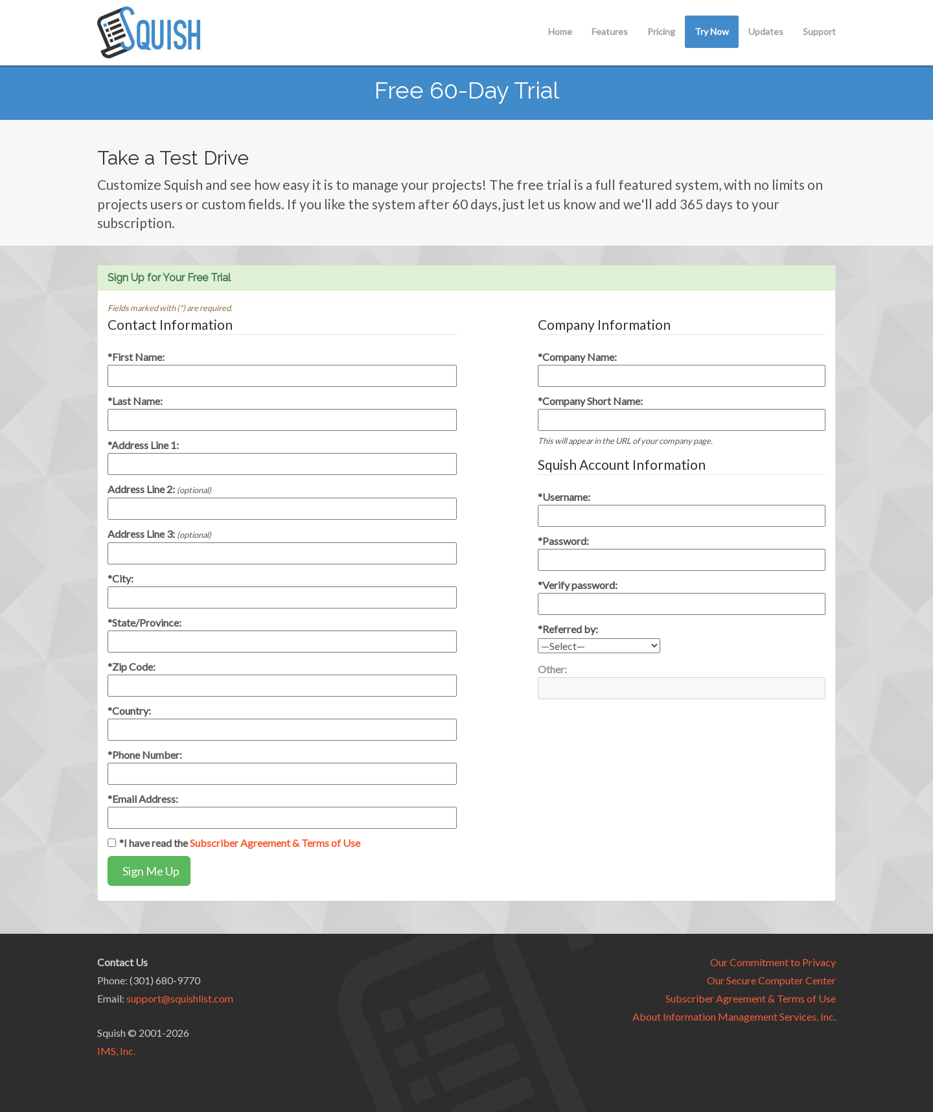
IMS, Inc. (116, 1051)
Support (819, 31)
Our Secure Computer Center (771, 980)
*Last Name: (135, 401)
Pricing (661, 31)
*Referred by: (568, 629)
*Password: (563, 541)
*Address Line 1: (143, 445)
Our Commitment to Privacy (773, 962)
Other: (552, 669)
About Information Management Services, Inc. (734, 1016)
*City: (120, 578)
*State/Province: (144, 622)
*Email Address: (143, 799)
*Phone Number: (145, 754)
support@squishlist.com (179, 998)
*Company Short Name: (590, 401)
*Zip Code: (132, 666)
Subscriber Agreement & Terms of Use (275, 843)
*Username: (564, 497)
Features (610, 31)
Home (560, 31)
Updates (765, 31)
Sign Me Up (149, 871)
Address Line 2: (159, 489)
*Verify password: (577, 585)
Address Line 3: (159, 533)
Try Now (712, 31)
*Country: (129, 710)
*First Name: (136, 357)
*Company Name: (577, 357)
